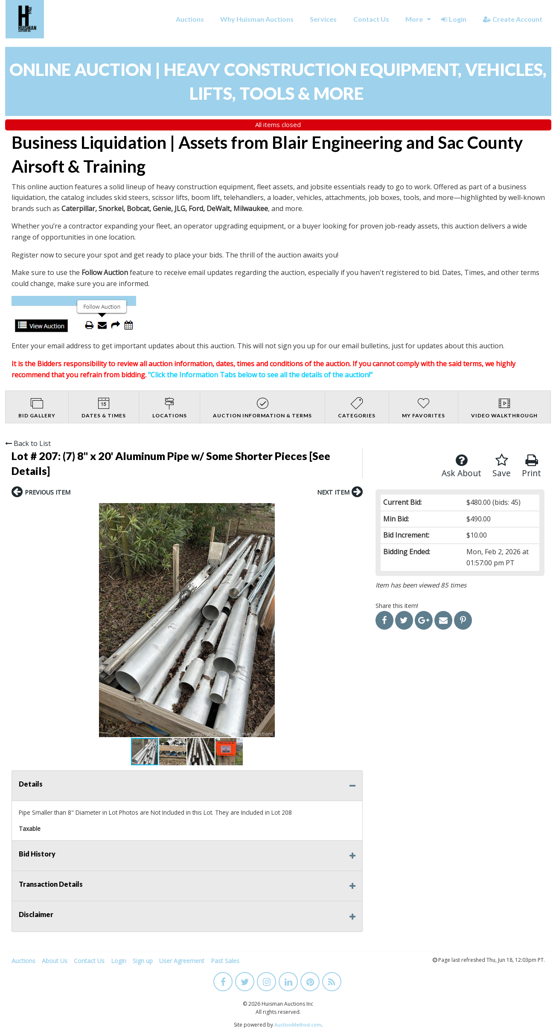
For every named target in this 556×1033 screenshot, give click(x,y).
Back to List (28, 443)
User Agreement (181, 961)
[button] (19, 620)
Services (323, 19)
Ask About (461, 466)
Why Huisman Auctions (257, 19)
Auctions (190, 19)
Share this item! (397, 606)
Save (501, 466)
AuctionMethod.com (297, 1024)
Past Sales (225, 961)
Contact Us (371, 19)
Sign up (143, 961)
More (414, 19)
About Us (54, 961)
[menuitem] (189, 19)
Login (453, 19)
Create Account (512, 19)
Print (531, 466)
